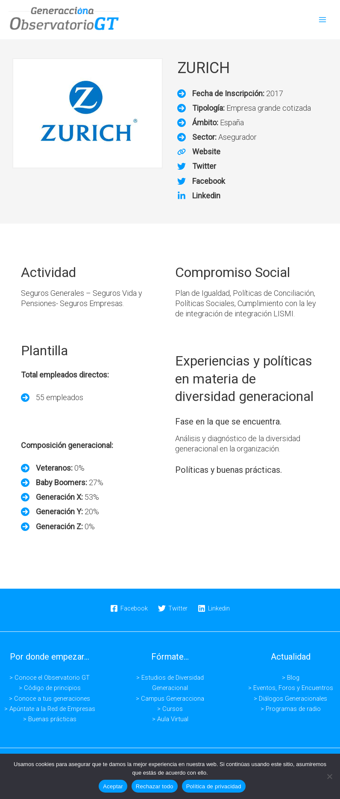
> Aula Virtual (170, 718)
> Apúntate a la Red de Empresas (49, 708)
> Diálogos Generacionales (290, 698)
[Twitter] (196, 166)
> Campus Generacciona (170, 698)
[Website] (198, 152)
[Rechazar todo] (329, 776)
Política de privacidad (213, 786)
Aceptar (113, 786)
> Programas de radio (291, 708)
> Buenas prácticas (49, 718)
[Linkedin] (198, 195)
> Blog (290, 677)
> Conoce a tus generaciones (49, 698)
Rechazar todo (154, 786)
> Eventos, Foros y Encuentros (290, 688)
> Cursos (170, 708)
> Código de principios (50, 688)
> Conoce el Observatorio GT (49, 677)
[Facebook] (201, 181)
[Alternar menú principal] (322, 20)
